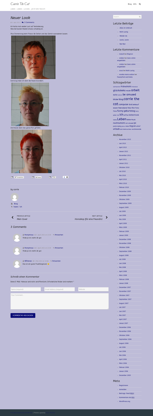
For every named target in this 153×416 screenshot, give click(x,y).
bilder (115, 99)
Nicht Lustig (124, 32)
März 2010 (123, 183)
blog (121, 99)
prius (123, 126)
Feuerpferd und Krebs (125, 77)
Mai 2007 (122, 315)
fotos (115, 111)
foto (137, 108)
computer (123, 104)
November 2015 (125, 139)
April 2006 (123, 359)
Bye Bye (122, 44)
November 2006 (125, 331)
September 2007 (125, 299)
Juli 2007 (122, 307)
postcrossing (117, 126)
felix (129, 108)
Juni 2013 (122, 143)
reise (127, 126)
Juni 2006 (122, 351)
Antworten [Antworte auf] (59, 235)
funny (120, 111)
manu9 (121, 54)
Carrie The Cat (20, 4)
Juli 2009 (122, 211)
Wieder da (123, 36)
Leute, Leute (124, 40)
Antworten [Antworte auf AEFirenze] (56, 261)
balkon (120, 95)
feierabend (122, 108)
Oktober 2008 (124, 247)
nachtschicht (119, 123)
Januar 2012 (123, 151)
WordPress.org (124, 401)
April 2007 (123, 319)
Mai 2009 (122, 219)
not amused (129, 123)
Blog (130, 4)
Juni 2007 (122, 311)
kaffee (126, 115)
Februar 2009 (124, 231)
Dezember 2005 (125, 375)
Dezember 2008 (125, 239)
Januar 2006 (123, 371)
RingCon (130, 54)
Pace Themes (50, 413)
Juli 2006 (122, 347)
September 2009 (125, 203)
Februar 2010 (124, 187)
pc (135, 123)
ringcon (132, 126)
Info (134, 4)
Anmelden (122, 389)
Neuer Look (20, 18)
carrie (16, 189)
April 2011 (123, 159)
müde (128, 91)
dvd (130, 104)
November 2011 (125, 155)
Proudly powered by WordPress (21, 413)
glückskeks (119, 90)
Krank (136, 115)
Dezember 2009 (125, 191)
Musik (133, 120)
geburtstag (129, 111)
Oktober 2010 (124, 167)
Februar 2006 (124, 367)
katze (131, 115)
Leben (121, 119)
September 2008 (125, 251)
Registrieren (123, 385)
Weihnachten (127, 129)
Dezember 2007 (125, 287)
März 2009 (123, 227)
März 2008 (123, 275)
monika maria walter (126, 74)
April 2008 (123, 271)
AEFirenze (28, 261)
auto (115, 95)
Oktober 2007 (124, 295)
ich (21, 207)
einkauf (136, 104)
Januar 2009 (123, 235)
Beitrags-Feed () (126, 393)
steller (121, 58)
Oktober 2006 (124, 335)
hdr (118, 115)
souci (121, 70)
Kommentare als (126, 397)
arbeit (135, 90)
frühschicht (126, 86)
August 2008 (123, 255)
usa (121, 129)
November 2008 (125, 243)
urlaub (116, 129)
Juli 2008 (122, 259)
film (133, 108)
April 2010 (123, 179)
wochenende (136, 129)
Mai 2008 (122, 267)
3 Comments (28, 22)
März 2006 (123, 363)
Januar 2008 (123, 283)
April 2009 (123, 223)
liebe (129, 120)
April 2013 (123, 147)
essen (115, 108)
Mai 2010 (122, 175)
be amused (129, 94)
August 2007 (123, 303)
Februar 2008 (124, 279)
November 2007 (125, 291)
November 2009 (125, 195)
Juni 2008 (122, 263)
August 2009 (123, 207)
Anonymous (28, 235)
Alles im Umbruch (126, 28)
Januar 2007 (123, 323)
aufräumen (116, 86)
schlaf (138, 126)
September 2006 (125, 339)
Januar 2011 (123, 163)
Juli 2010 (122, 171)
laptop (115, 120)
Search (140, 17)
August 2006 (123, 343)
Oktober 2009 (124, 199)
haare (16, 207)
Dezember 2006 (125, 327)
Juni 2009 (122, 215)
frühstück (135, 86)
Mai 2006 (122, 355)
